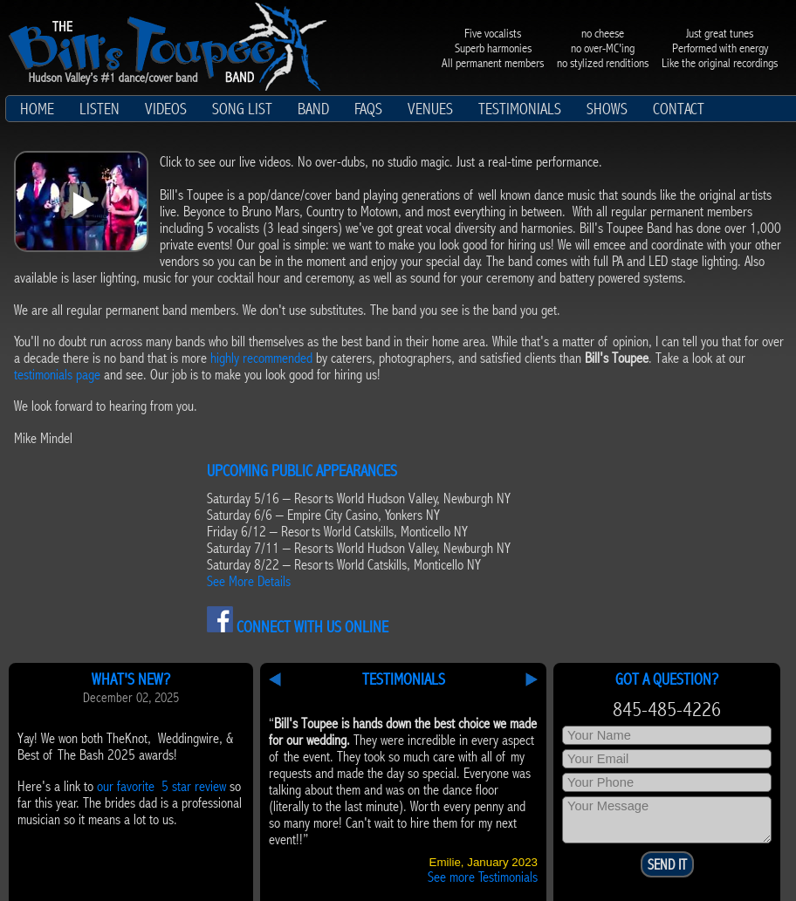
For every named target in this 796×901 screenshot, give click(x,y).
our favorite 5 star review (161, 786)
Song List (242, 109)
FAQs (368, 109)
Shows (607, 109)
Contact (678, 109)
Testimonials (519, 109)
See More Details (249, 581)
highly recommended (261, 358)
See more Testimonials (483, 877)
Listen (99, 109)
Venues (430, 109)
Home (37, 109)
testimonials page (57, 374)
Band (313, 109)
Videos (166, 109)
